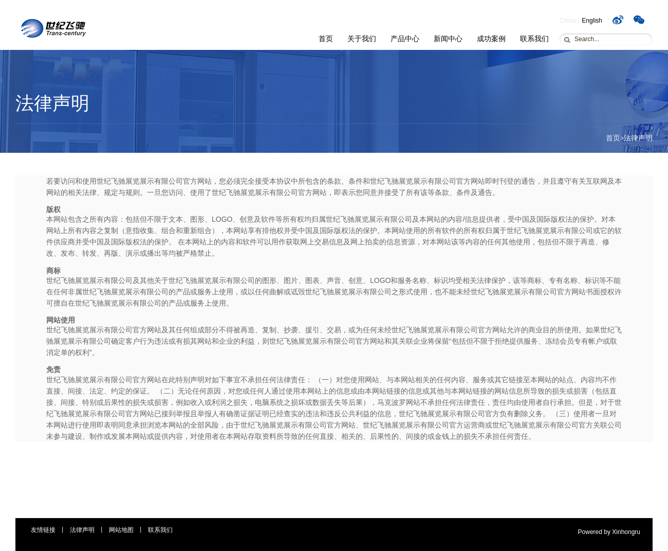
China (568, 20)
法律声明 (82, 530)
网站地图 (121, 530)
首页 (326, 38)
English (592, 20)
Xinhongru (626, 532)
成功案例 (491, 38)
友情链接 (43, 530)
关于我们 (361, 38)
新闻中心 (448, 38)
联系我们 (534, 38)
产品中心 (405, 38)
